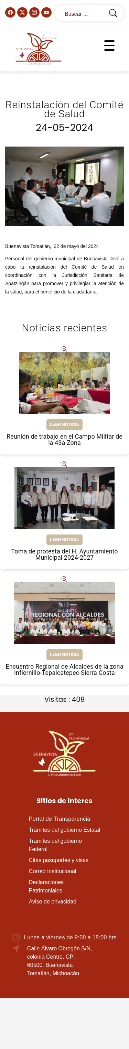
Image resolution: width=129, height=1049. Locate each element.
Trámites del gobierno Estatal (64, 830)
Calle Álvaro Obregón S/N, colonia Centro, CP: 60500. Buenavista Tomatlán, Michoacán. (59, 961)
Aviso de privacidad (52, 902)
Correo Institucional (52, 871)
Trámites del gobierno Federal (55, 845)
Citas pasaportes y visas (58, 860)
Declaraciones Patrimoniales (46, 886)
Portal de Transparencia (59, 819)
